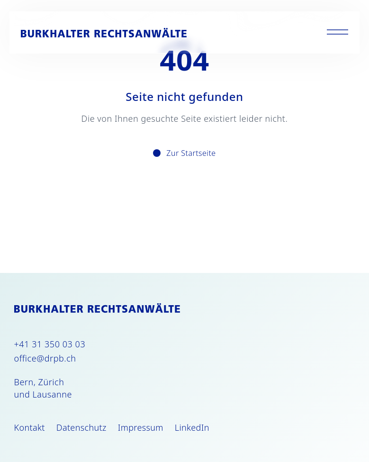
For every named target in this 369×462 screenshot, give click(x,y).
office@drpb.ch (45, 358)
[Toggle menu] (337, 32)
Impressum (140, 427)
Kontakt (29, 427)
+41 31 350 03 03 (50, 344)
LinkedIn (192, 427)
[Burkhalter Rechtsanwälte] (104, 32)
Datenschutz (81, 427)
